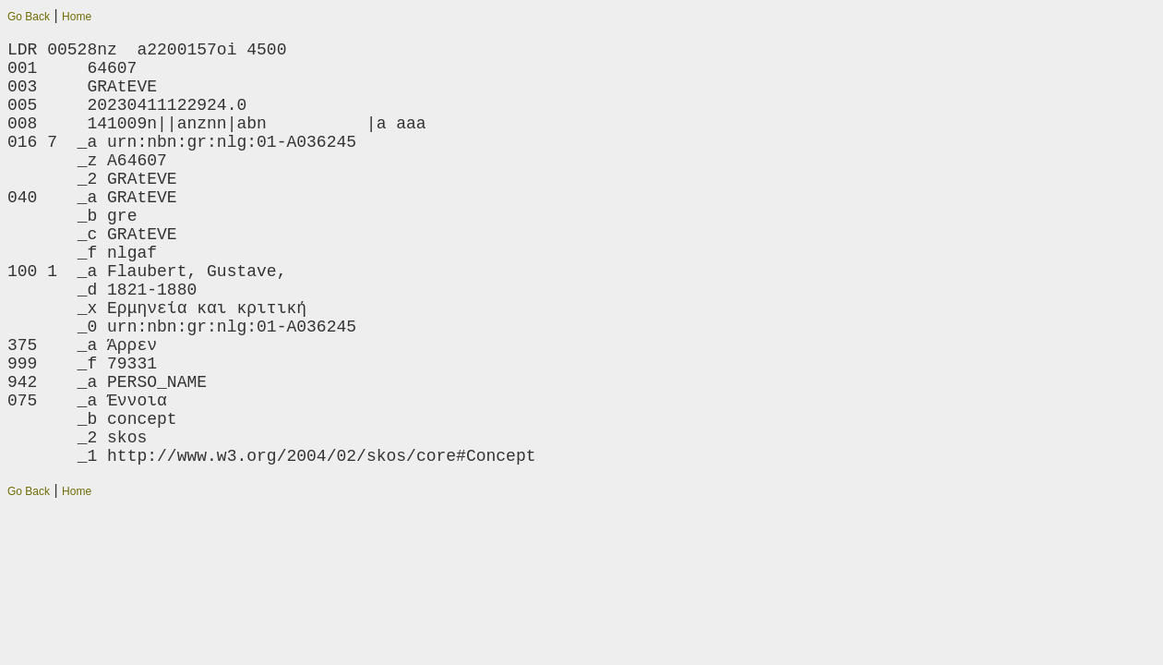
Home (76, 16)
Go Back (28, 16)
